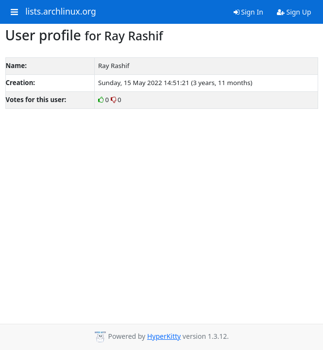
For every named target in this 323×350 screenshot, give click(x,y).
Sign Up (294, 12)
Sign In (248, 12)
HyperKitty (164, 336)
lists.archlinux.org (60, 12)
